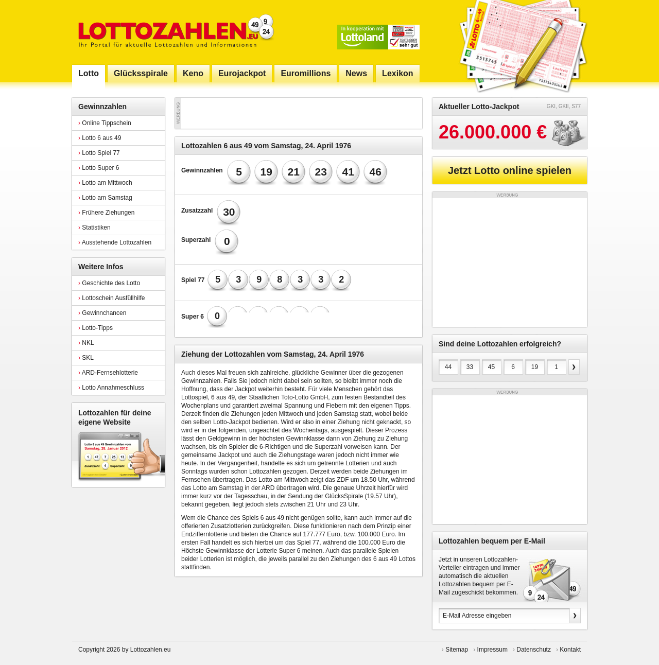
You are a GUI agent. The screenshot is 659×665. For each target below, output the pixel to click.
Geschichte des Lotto (109, 283)
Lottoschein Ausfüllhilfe (111, 298)
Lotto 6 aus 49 (99, 138)
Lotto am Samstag (105, 197)
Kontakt (570, 649)
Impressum (492, 649)
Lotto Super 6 (98, 167)
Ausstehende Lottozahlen (114, 242)
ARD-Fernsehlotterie (108, 372)
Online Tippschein (104, 123)
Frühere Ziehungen (106, 212)
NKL (86, 342)
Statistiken (94, 227)
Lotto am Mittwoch (105, 182)
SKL (86, 357)
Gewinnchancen (102, 313)
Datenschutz (533, 649)
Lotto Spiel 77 (99, 152)
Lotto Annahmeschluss (111, 387)
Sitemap (456, 649)
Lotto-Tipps (95, 327)
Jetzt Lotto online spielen (509, 170)
